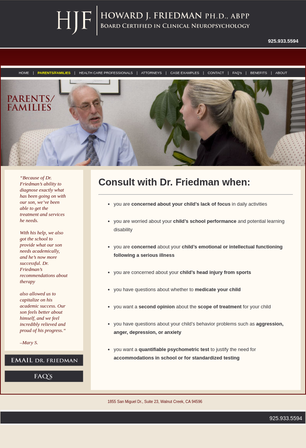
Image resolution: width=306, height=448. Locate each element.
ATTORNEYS (151, 73)
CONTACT (216, 73)
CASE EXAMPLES (184, 73)
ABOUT (281, 73)
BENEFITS (258, 73)
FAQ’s (237, 73)
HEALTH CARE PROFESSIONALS (106, 73)
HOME (24, 73)
